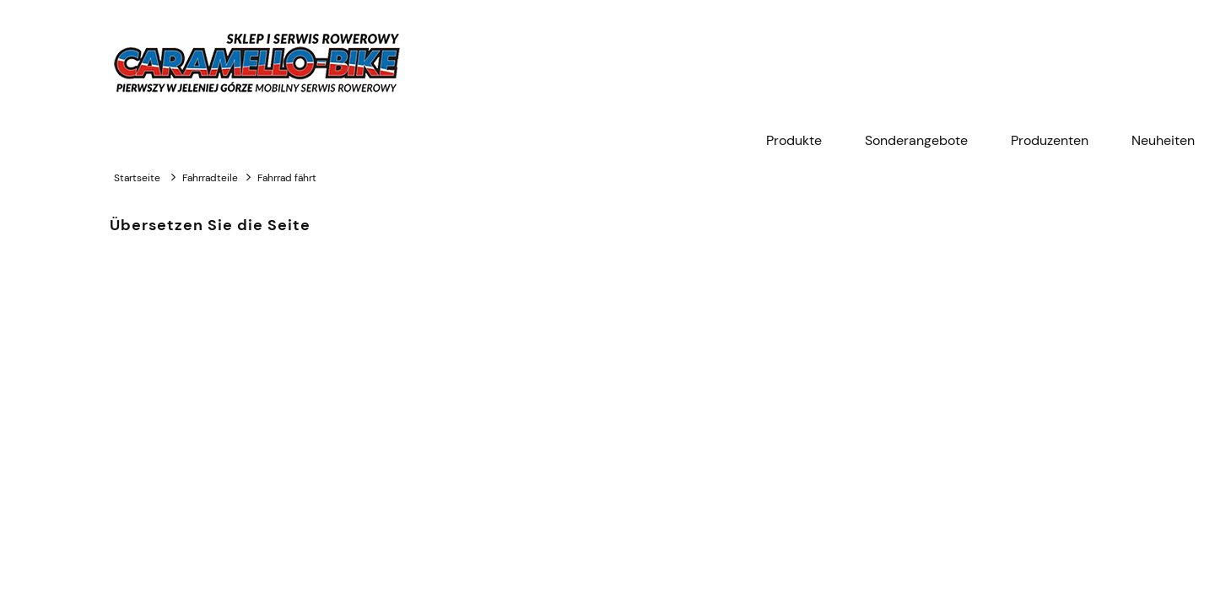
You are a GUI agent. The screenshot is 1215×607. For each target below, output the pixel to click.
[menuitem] (794, 141)
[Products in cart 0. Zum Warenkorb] (1096, 63)
